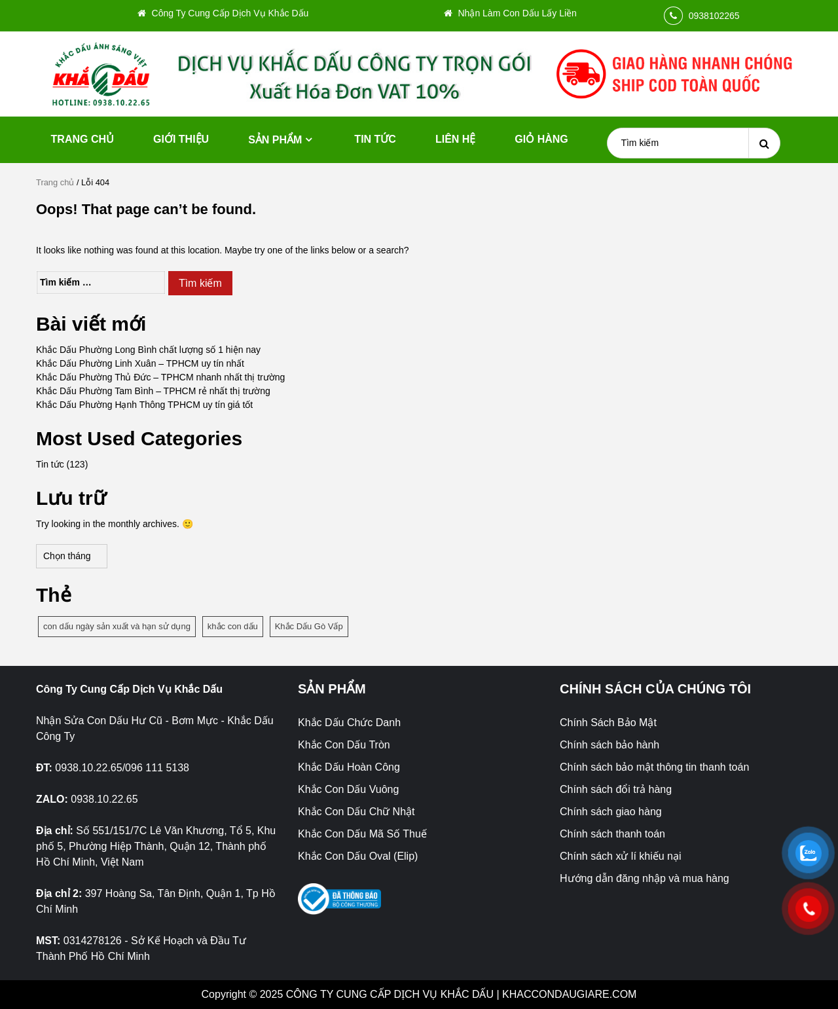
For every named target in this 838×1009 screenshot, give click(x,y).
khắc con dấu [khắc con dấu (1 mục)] (233, 626)
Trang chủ (82, 139)
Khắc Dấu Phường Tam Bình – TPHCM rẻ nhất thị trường (153, 391)
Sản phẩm (275, 139)
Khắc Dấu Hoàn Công (349, 767)
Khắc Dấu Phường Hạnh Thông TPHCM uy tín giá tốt (144, 404)
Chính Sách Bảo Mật (608, 722)
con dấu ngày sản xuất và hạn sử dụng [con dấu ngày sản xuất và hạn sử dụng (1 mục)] (117, 626)
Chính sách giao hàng (611, 811)
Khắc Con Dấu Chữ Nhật (356, 811)
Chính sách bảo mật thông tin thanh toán (654, 767)
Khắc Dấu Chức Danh (349, 722)
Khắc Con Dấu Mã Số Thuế (362, 833)
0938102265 (714, 15)
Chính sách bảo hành (609, 744)
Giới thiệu (181, 139)
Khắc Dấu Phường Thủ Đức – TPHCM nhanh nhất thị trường (160, 377)
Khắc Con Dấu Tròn (344, 744)
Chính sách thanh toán (612, 833)
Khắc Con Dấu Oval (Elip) (358, 856)
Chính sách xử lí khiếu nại (621, 856)
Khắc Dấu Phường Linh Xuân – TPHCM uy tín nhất (140, 363)
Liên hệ (455, 139)
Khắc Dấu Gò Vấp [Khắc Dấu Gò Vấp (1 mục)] (309, 626)
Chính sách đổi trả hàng (616, 789)
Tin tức (375, 139)
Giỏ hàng (541, 139)
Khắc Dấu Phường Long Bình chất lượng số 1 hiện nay (148, 349)
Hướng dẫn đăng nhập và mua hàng (644, 878)
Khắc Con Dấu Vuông (348, 789)
